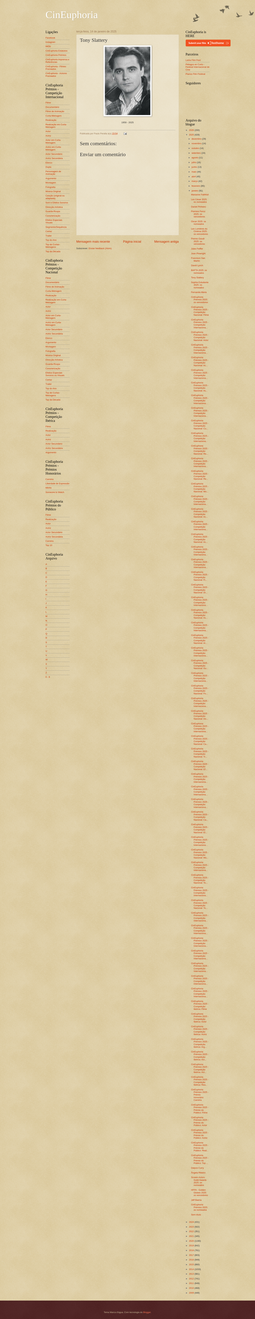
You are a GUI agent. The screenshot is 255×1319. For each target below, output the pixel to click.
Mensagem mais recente (93, 241)
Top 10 (49, 545)
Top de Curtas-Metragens (53, 245)
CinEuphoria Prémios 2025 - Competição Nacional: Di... (200, 588)
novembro (197, 143)
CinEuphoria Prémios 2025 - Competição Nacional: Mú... (200, 853)
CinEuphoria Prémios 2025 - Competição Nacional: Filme (200, 311)
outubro (196, 148)
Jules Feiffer (197, 248)
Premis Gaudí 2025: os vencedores (198, 241)
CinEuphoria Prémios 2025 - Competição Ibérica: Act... (200, 1055)
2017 (191, 1255)
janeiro (195, 190)
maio (194, 171)
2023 (191, 1226)
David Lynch (197, 265)
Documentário (52, 107)
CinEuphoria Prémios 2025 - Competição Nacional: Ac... (200, 361)
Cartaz (49, 231)
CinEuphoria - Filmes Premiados (56, 67)
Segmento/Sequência (56, 227)
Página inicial (132, 241)
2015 (191, 1264)
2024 (191, 1222)
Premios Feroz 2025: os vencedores (198, 214)
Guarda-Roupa (53, 211)
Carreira (50, 479)
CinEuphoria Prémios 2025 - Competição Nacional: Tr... (200, 752)
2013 (191, 1274)
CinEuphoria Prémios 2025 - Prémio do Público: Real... (200, 1146)
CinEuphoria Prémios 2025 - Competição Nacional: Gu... (200, 664)
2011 (191, 1283)
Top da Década (53, 251)
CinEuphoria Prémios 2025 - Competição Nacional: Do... (200, 715)
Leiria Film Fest (193, 60)
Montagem (51, 182)
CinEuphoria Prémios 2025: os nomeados (199, 1207)
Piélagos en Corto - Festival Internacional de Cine (198, 67)
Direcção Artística (54, 207)
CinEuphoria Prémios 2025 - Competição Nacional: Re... (200, 450)
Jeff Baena (196, 1200)
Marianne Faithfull (200, 194)
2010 (191, 1288)
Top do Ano (51, 240)
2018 (191, 1250)
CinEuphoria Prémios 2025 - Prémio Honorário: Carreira (200, 1094)
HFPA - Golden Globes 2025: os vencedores (199, 1192)
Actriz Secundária (54, 158)
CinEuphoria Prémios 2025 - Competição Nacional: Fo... (200, 689)
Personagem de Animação (53, 172)
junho (195, 167)
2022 (191, 1231)
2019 (191, 1245)
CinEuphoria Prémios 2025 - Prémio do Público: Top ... (200, 1159)
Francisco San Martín (198, 259)
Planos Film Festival (195, 74)
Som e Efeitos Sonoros (57, 202)
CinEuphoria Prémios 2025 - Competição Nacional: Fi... (200, 576)
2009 (191, 1293)
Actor (48, 131)
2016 (191, 1259)
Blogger (147, 1312)
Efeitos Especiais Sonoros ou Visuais (55, 374)
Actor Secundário (54, 154)
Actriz (48, 135)
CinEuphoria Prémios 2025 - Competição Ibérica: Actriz (200, 1030)
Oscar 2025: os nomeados (198, 222)
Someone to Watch (55, 492)
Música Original (53, 191)
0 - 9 (48, 677)
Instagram (50, 42)
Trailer (49, 235)
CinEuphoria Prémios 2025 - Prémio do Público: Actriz (200, 1134)
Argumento (51, 178)
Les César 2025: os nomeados (199, 200)
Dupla (48, 167)
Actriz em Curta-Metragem (53, 148)
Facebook (50, 38)
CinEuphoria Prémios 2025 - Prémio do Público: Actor (200, 1121)
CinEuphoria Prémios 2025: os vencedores (199, 300)
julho (194, 162)
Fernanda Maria (199, 292)
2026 (191, 130)
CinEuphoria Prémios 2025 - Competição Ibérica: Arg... (200, 1043)
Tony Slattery (197, 277)
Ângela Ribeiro (198, 1172)
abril (194, 176)
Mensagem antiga (166, 241)
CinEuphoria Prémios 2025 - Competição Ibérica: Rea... (200, 1081)
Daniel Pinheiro (198, 206)
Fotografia (51, 187)
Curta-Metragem (54, 115)
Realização (51, 120)
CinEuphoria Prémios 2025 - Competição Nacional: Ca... (200, 740)
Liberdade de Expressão (58, 483)
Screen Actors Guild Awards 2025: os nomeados (199, 1181)
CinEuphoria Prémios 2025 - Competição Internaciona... (200, 323)
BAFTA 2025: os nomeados (199, 271)
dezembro (197, 139)
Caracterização (53, 215)
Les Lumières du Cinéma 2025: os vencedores (199, 231)
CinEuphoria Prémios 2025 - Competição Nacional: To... (200, 879)
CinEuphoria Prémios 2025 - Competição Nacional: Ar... (200, 639)
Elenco (49, 162)
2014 (191, 1269)
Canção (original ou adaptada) (55, 196)
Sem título (196, 1214)
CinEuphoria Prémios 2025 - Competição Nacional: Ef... (200, 765)
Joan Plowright (198, 253)
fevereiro (196, 186)
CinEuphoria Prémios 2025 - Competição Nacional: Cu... (200, 424)
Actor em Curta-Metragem (53, 141)
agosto (195, 157)
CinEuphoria (72, 14)
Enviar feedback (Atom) (100, 248)
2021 (191, 1236)
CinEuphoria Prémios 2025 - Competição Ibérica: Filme (200, 1005)
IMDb (48, 46)
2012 (191, 1278)
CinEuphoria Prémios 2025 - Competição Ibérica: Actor (200, 1018)
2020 (191, 1241)
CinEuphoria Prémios (56, 55)
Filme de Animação (55, 111)
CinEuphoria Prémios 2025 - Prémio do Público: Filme (200, 1108)
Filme (48, 102)
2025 (191, 134)
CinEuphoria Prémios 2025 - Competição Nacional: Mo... (200, 487)
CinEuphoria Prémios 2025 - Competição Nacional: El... (200, 828)
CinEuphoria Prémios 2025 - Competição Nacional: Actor (200, 336)
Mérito (49, 487)
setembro (196, 153)
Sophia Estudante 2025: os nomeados (200, 285)
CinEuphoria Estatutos (56, 50)
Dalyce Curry (197, 1168)
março (195, 181)
